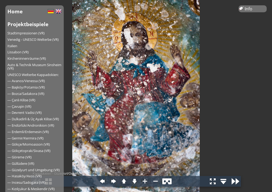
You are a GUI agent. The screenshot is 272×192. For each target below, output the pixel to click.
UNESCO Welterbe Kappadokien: (33, 74)
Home (15, 11)
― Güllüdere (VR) (20, 163)
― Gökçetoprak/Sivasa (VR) (28, 150)
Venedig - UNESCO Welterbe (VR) (33, 39)
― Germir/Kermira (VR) (25, 138)
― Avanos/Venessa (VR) (26, 80)
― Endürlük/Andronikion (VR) (30, 125)
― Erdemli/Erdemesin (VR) (28, 131)
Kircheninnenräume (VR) (26, 58)
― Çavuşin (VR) (19, 106)
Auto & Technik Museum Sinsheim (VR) (34, 66)
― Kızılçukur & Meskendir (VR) (31, 188)
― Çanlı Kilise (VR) (21, 100)
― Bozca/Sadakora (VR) (25, 93)
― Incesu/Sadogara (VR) (26, 182)
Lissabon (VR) (18, 52)
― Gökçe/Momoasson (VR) (28, 144)
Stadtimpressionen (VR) (26, 33)
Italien (12, 45)
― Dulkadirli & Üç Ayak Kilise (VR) (33, 119)
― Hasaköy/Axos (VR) (24, 176)
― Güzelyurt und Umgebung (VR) (33, 169)
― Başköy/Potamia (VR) (26, 87)
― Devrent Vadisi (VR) (24, 112)
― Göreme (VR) (19, 157)
